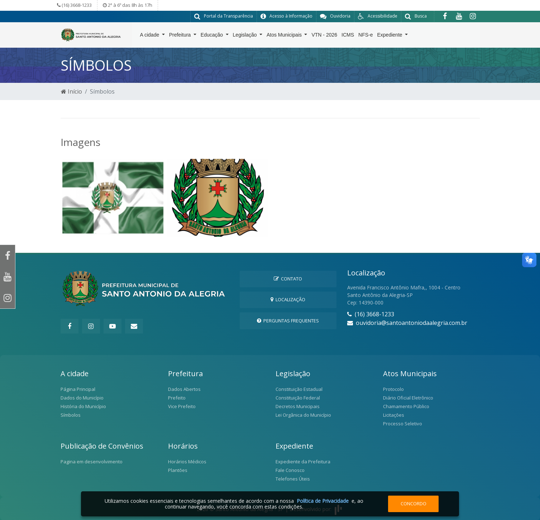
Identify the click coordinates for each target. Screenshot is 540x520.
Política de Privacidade (323, 500)
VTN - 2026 (324, 36)
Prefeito (177, 397)
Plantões (177, 470)
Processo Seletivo (402, 423)
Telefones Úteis (293, 478)
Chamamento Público (406, 406)
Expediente (390, 36)
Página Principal (78, 389)
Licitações (393, 414)
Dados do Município (82, 397)
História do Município (83, 406)
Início (71, 91)
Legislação (245, 36)
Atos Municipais (285, 36)
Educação (212, 36)
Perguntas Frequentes (288, 320)
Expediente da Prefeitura (303, 461)
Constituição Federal (298, 397)
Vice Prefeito (182, 406)
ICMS (347, 36)
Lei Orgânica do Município (303, 414)
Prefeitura (180, 36)
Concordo (413, 503)
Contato (288, 278)
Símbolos (71, 414)
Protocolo (393, 389)
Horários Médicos (187, 461)
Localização (288, 299)
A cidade (150, 36)
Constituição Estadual (299, 389)
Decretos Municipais (298, 406)
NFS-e (365, 36)
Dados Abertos (184, 389)
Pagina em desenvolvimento (92, 461)
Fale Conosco (290, 470)
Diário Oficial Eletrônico (408, 397)
